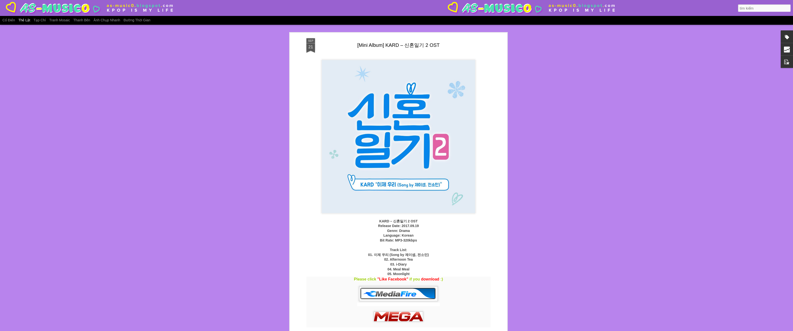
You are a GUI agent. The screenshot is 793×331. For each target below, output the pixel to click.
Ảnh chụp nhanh (107, 20)
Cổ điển (8, 20)
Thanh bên (81, 20)
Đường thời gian (136, 20)
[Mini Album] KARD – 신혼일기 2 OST (398, 45)
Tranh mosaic (59, 20)
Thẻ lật (24, 20)
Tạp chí (40, 20)
